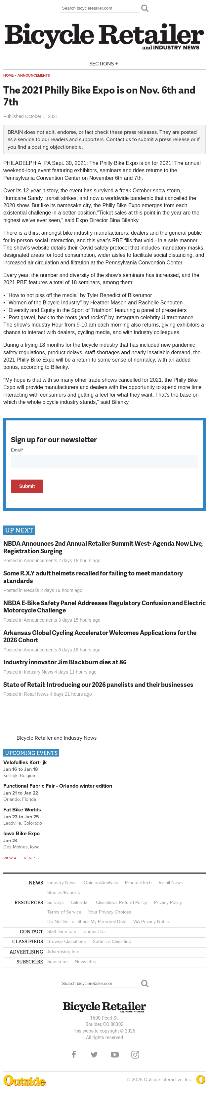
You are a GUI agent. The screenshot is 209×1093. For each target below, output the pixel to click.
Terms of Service (64, 912)
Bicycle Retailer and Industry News (57, 738)
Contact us (118, 139)
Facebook (74, 1055)
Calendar (80, 902)
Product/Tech (138, 882)
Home (8, 75)
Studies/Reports (63, 892)
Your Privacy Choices (109, 912)
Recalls (31, 590)
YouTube (115, 1055)
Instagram (135, 1055)
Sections (104, 63)
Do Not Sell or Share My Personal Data (86, 921)
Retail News (36, 694)
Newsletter (86, 961)
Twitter (94, 1055)
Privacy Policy (168, 902)
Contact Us (94, 931)
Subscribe (57, 961)
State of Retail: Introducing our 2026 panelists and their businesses (98, 684)
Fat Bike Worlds (22, 809)
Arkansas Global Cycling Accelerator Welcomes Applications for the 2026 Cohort (99, 636)
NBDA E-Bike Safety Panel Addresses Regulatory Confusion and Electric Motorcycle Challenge (104, 606)
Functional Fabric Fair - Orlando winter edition (57, 786)
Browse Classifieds (66, 941)
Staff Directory (61, 931)
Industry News (38, 672)
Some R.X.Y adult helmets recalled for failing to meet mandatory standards (93, 576)
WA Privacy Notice (151, 921)
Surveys (55, 902)
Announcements (34, 75)
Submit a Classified (112, 941)
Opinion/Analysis (101, 882)
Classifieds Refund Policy (121, 902)
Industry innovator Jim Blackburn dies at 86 (65, 661)
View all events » (21, 858)
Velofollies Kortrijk (25, 762)
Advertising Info (63, 952)
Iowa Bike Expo (21, 833)
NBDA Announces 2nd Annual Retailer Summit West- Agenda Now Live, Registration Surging (103, 547)
